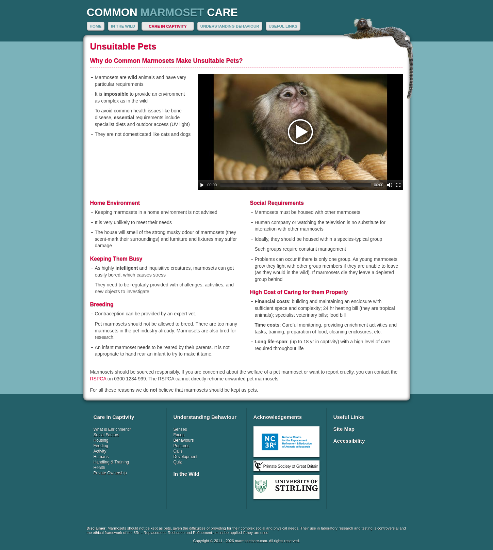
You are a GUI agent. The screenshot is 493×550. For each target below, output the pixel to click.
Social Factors (106, 435)
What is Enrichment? (112, 429)
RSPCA (98, 378)
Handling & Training (111, 462)
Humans (101, 456)
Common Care (162, 12)
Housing (101, 440)
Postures (182, 445)
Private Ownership (110, 473)
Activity (100, 451)
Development (186, 456)
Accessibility (349, 441)
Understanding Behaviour (229, 26)
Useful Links (283, 26)
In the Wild (123, 26)
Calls (178, 451)
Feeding (101, 445)
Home (96, 26)
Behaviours (184, 440)
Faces (179, 435)
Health (99, 467)
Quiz (178, 462)
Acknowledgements (277, 417)
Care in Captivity (167, 26)
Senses (180, 429)
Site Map (344, 429)
